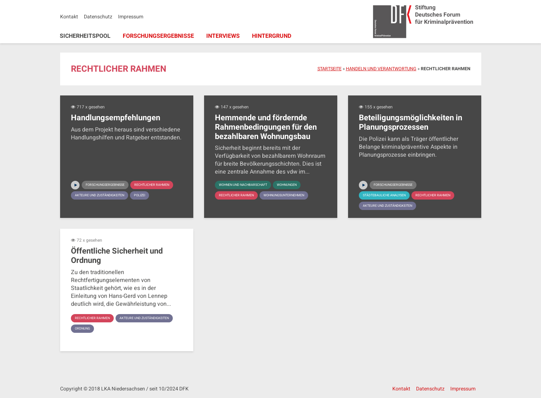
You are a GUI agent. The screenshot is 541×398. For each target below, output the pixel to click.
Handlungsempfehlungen (115, 118)
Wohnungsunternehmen (291, 195)
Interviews (223, 36)
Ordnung (149, 328)
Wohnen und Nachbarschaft (246, 185)
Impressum (130, 17)
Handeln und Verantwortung (381, 69)
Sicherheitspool (85, 36)
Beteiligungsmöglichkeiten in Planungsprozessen (410, 122)
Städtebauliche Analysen (387, 195)
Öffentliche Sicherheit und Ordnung (117, 256)
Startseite (329, 69)
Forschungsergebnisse (158, 36)
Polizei (147, 206)
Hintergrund (271, 36)
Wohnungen (295, 185)
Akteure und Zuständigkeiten (103, 206)
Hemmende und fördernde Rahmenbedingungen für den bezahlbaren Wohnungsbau (266, 127)
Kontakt (69, 17)
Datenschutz (98, 17)
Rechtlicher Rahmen (94, 195)
